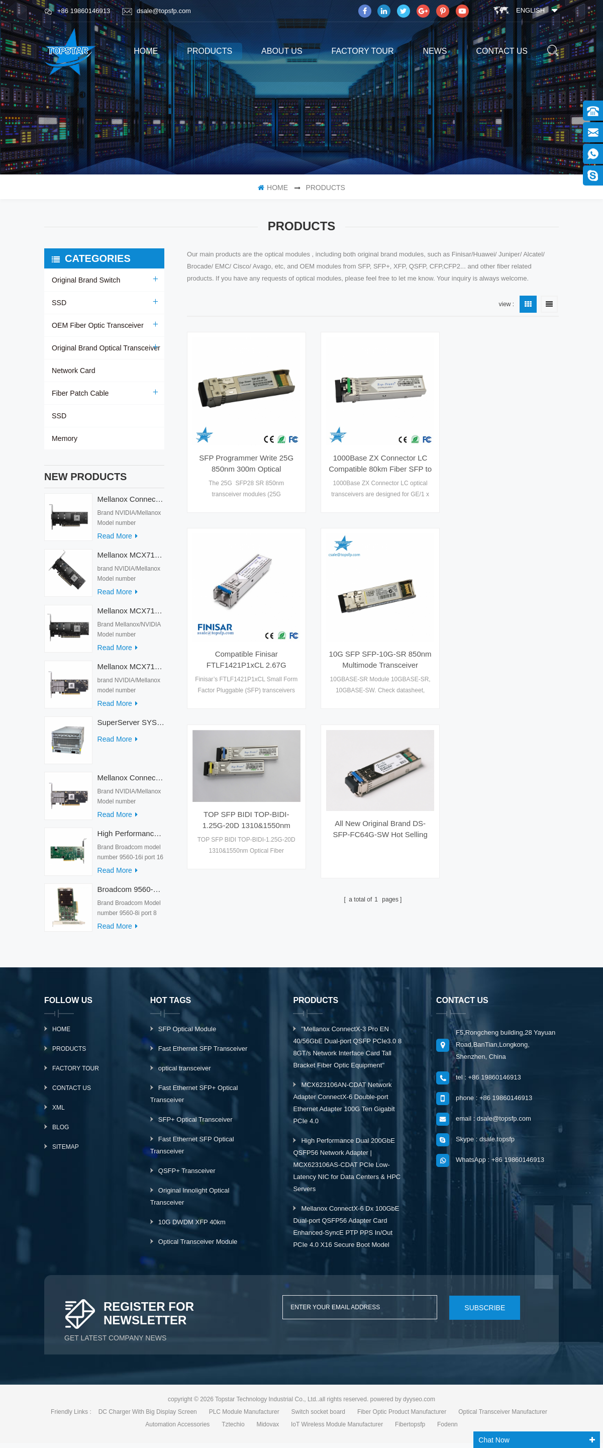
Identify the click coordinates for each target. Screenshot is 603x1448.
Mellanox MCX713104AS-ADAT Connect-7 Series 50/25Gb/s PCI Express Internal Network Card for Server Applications (130, 671)
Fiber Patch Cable (80, 393)
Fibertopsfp (410, 1429)
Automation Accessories (177, 1429)
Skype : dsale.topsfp (485, 1144)
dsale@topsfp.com (156, 11)
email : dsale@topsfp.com (493, 1123)
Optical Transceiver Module (198, 1246)
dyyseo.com (419, 1404)
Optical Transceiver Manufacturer (502, 1416)
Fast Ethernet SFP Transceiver (203, 1053)
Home (61, 1034)
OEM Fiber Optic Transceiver (97, 325)
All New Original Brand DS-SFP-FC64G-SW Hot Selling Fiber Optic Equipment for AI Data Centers (501, 624)
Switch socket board (318, 1416)
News (435, 51)
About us (282, 51)
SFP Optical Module (187, 1034)
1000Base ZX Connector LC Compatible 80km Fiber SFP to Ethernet (373, 458)
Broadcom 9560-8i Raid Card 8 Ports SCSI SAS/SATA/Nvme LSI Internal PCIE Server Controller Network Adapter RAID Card (130, 894)
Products (69, 1053)
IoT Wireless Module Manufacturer (337, 1429)
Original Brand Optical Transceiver (105, 348)
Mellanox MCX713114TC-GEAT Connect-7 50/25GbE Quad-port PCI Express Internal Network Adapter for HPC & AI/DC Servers (130, 615)
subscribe (481, 1312)
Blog (60, 1132)
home (146, 51)
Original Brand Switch (86, 280)
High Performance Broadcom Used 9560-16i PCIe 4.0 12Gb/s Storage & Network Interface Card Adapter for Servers (130, 838)
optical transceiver (184, 1073)
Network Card (73, 371)
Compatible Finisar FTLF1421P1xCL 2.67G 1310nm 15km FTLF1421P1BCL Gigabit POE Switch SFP (502, 458)
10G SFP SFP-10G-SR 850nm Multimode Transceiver (243, 649)
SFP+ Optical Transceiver (195, 1124)
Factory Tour (363, 51)
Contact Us (71, 1093)
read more (117, 541)
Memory (64, 438)
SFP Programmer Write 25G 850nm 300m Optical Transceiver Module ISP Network (243, 458)
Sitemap (65, 1151)
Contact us (502, 51)
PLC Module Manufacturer (244, 1416)
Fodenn (447, 1429)
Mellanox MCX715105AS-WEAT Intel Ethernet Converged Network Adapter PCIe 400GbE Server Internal (130, 560)
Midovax (267, 1429)
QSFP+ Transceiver (187, 1176)
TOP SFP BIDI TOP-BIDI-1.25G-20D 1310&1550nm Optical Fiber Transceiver (373, 615)
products (209, 51)
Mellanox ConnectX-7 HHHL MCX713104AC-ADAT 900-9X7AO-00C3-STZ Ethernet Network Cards (130, 782)
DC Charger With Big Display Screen (147, 1416)
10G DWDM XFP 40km (192, 1227)
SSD (59, 303)
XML (58, 1112)
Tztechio (233, 1429)
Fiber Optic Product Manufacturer (401, 1416)
